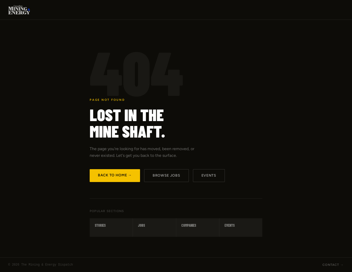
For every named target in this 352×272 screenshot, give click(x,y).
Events (208, 175)
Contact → (333, 265)
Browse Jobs (166, 175)
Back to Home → (115, 175)
